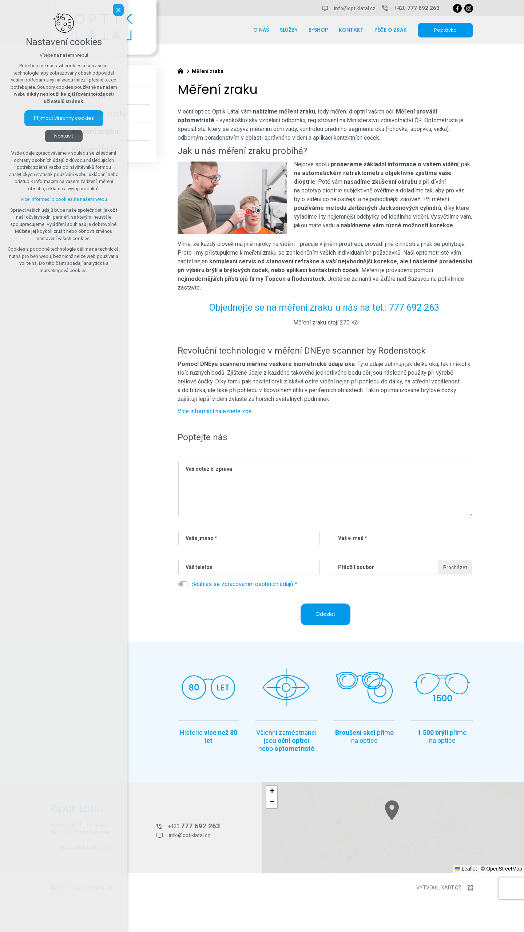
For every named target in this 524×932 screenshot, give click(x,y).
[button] (448, 836)
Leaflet (466, 869)
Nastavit (63, 135)
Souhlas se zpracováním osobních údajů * (244, 584)
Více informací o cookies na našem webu (63, 199)
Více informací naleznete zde (215, 411)
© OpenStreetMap (501, 869)
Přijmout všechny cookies (64, 118)
